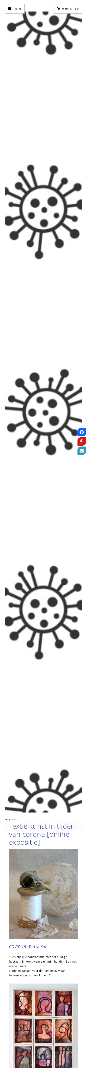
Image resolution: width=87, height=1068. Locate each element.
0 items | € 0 (70, 8)
